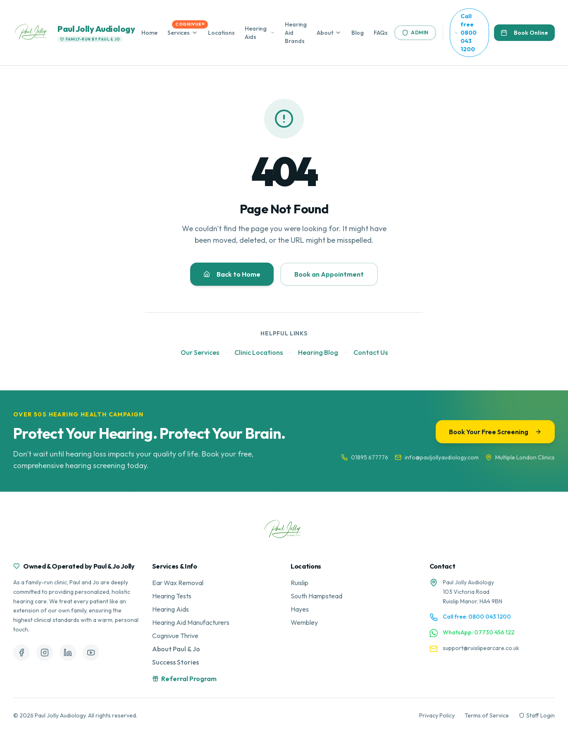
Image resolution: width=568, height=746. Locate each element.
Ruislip (299, 583)
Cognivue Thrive (175, 635)
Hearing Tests (171, 596)
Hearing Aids (256, 33)
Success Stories (175, 662)
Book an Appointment (329, 274)
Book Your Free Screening (495, 432)
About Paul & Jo (176, 649)
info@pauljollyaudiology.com (437, 457)
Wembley (304, 622)
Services (178, 32)
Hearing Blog (318, 352)
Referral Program (184, 678)
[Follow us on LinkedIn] (68, 652)
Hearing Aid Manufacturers (190, 622)
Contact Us (370, 352)
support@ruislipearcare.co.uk (481, 648)
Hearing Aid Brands (296, 33)
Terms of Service (487, 715)
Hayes (300, 609)
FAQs (381, 32)
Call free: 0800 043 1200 (477, 616)
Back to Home (231, 274)
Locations (221, 32)
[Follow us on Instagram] (44, 652)
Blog (357, 32)
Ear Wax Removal (177, 583)
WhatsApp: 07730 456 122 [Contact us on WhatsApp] (478, 632)
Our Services (200, 352)
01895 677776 (364, 457)
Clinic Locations (258, 352)
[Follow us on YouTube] (91, 652)
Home (149, 32)
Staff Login (537, 715)
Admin (415, 32)
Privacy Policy (437, 715)
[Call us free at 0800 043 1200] (469, 32)
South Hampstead (316, 596)
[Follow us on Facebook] (21, 652)
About (325, 32)
